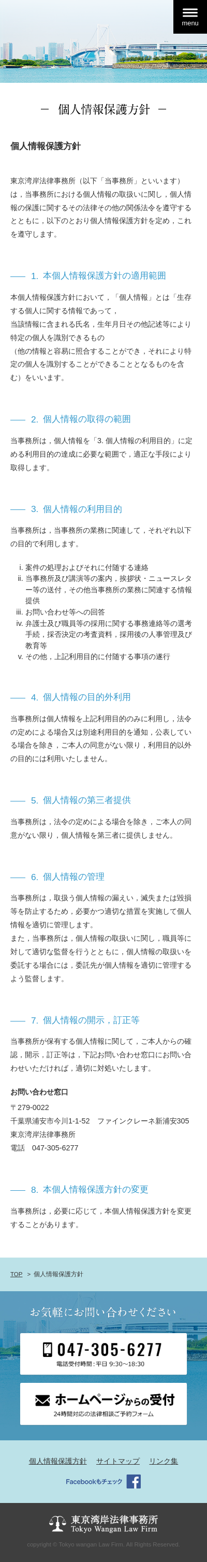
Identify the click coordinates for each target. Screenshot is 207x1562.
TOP (16, 1274)
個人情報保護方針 (58, 1461)
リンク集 (163, 1461)
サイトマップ (118, 1461)
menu (190, 23)
